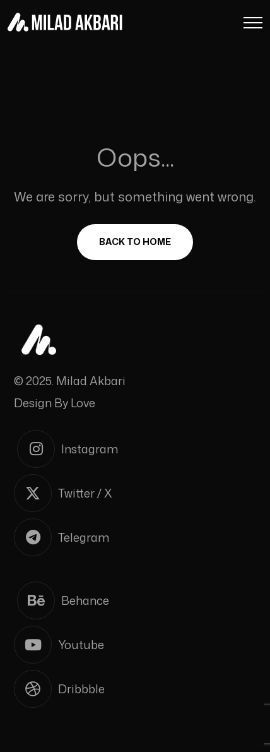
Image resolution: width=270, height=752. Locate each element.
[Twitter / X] (135, 493)
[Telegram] (135, 537)
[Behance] (136, 600)
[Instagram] (136, 449)
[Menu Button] (253, 25)
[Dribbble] (135, 689)
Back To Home (135, 242)
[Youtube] (135, 645)
